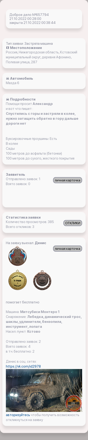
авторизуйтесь (18, 415)
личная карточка (67, 180)
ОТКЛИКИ (72, 223)
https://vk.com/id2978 (23, 366)
